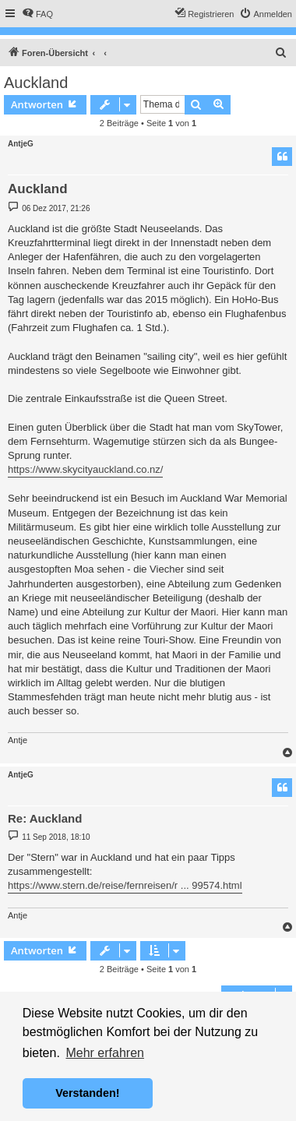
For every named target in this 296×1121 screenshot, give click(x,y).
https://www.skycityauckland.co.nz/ (85, 469)
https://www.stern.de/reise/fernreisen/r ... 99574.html (125, 885)
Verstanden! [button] (87, 1093)
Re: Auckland (45, 818)
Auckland (36, 82)
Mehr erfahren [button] (104, 1052)
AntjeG (20, 143)
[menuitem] (37, 14)
